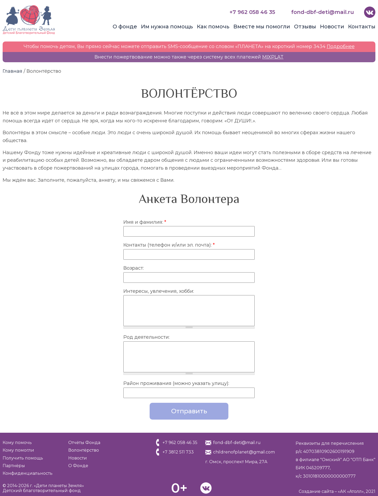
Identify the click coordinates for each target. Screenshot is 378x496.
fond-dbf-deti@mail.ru (322, 12)
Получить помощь (23, 458)
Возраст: (133, 268)
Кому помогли (18, 450)
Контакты (361, 26)
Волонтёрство (83, 450)
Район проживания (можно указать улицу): (176, 383)
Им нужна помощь (167, 26)
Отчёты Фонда (84, 442)
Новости (332, 26)
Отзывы (305, 26)
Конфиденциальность (27, 473)
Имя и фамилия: (144, 222)
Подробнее (341, 46)
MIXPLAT (273, 57)
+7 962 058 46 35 (252, 12)
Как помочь (213, 26)
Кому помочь (17, 442)
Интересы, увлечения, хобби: (158, 291)
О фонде (125, 26)
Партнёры (14, 465)
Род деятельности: (146, 337)
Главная (12, 71)
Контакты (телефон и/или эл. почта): (169, 245)
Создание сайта (316, 491)
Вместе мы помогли (261, 26)
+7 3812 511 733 (178, 452)
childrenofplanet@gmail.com (244, 452)
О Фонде (78, 465)
